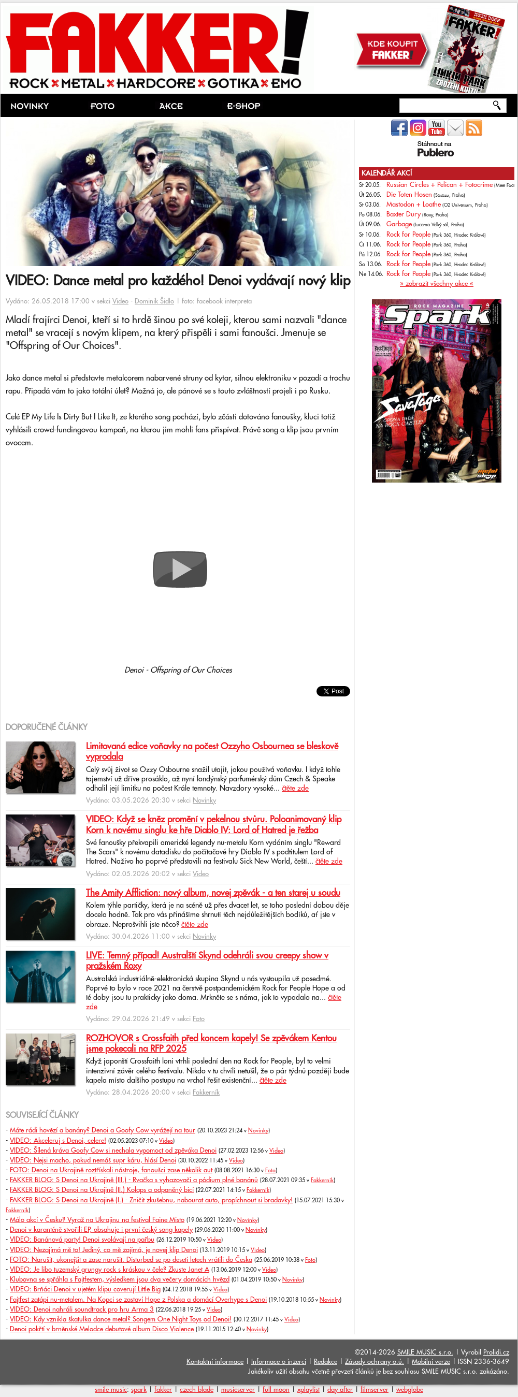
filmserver (374, 1389)
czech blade (196, 1389)
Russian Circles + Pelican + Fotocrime (439, 184)
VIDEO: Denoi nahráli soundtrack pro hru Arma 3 (82, 1309)
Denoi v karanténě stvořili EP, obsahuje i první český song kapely (101, 1229)
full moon (276, 1389)
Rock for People (408, 234)
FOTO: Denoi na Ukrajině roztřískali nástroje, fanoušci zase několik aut (111, 1170)
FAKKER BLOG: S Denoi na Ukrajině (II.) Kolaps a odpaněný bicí (102, 1190)
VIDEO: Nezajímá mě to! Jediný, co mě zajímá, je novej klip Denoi (104, 1250)
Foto (199, 1019)
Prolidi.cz (496, 1352)
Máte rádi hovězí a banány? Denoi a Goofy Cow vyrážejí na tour (102, 1130)
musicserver (238, 1389)
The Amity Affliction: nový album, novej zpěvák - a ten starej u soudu (213, 893)
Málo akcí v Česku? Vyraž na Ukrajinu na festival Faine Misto (97, 1220)
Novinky (204, 800)
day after (340, 1389)
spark (139, 1389)
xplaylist (308, 1389)
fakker (163, 1389)
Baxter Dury (403, 214)
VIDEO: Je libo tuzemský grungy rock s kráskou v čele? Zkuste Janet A (109, 1269)
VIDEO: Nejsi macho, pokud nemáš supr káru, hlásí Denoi (93, 1160)
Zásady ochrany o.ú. (374, 1361)
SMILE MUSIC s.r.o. (425, 1352)
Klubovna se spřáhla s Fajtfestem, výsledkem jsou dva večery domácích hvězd (119, 1279)
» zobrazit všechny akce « (436, 283)
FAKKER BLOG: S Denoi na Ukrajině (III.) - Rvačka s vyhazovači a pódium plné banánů (134, 1180)
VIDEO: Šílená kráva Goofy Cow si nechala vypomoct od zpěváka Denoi (113, 1150)
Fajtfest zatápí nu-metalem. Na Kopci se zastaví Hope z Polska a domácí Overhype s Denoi (138, 1299)
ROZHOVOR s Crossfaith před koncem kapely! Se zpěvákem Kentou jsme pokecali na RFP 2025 (211, 1044)
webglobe (409, 1389)
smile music (111, 1389)
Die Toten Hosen (409, 194)
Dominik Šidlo (154, 301)
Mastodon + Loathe (413, 204)
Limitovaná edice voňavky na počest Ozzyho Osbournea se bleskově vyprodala (212, 751)
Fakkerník (206, 1092)
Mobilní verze (431, 1361)
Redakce (325, 1361)
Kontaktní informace (214, 1361)
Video (120, 301)
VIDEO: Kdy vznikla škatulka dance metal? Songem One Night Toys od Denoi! (121, 1319)
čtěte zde (295, 788)
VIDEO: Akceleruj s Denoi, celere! (58, 1140)
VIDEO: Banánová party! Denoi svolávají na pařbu (82, 1239)
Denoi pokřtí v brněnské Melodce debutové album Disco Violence (102, 1329)
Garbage (399, 224)
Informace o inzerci (278, 1361)
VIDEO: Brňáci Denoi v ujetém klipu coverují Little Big (85, 1289)
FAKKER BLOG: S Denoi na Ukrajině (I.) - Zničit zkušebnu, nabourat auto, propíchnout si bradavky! (151, 1200)
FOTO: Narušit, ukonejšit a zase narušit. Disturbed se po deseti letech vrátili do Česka (131, 1259)
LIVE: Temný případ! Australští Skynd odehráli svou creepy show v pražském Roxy (207, 961)
